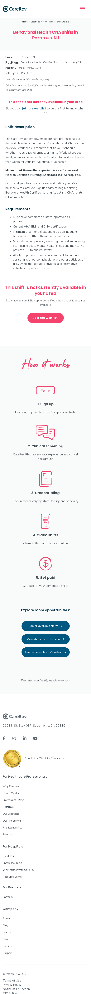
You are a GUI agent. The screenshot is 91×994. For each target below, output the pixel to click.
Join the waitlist (46, 318)
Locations (35, 21)
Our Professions (12, 821)
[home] (15, 9)
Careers (7, 946)
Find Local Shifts (12, 827)
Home (24, 21)
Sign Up (7, 834)
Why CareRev (11, 786)
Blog (5, 925)
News (6, 939)
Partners (8, 897)
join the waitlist (34, 108)
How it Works (11, 793)
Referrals (8, 807)
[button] (82, 9)
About (6, 918)
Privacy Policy (12, 985)
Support (7, 953)
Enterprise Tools (12, 863)
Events (7, 932)
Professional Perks (13, 800)
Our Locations (11, 814)
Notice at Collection (16, 989)
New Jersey (48, 21)
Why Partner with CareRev (18, 870)
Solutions (8, 856)
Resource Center (12, 877)
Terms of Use (12, 980)
